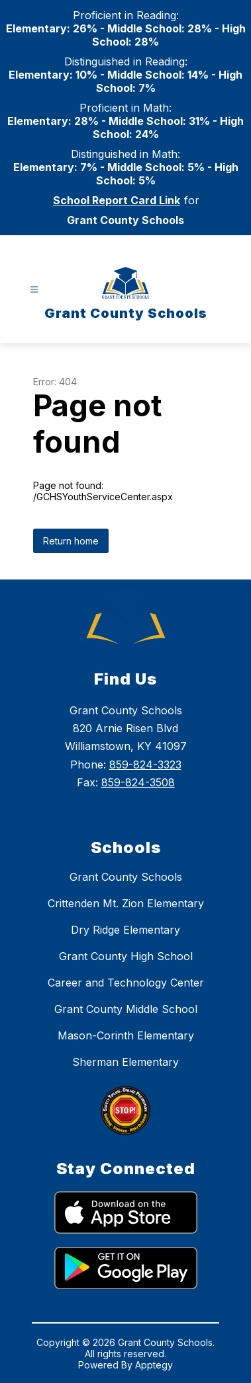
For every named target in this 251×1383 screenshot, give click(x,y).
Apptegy (154, 1364)
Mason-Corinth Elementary (126, 1035)
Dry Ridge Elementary (125, 929)
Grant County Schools (126, 876)
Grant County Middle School (125, 1009)
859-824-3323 (145, 764)
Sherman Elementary (125, 1061)
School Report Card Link (116, 200)
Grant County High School (126, 956)
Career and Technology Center (126, 982)
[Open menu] (34, 289)
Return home (71, 540)
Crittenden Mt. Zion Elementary (126, 903)
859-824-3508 (138, 782)
